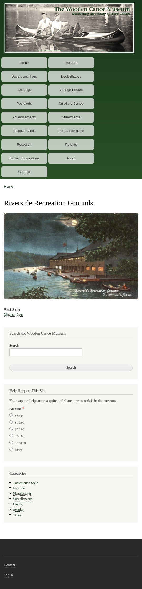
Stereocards (71, 117)
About (71, 158)
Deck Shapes (71, 76)
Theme (17, 515)
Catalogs (24, 90)
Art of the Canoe (71, 103)
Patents (71, 144)
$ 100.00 (20, 443)
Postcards (24, 103)
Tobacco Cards (24, 131)
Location (19, 488)
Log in (8, 575)
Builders (71, 63)
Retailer (18, 509)
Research (24, 144)
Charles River (13, 314)
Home (24, 63)
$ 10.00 (19, 422)
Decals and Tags (24, 76)
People (17, 504)
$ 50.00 (19, 436)
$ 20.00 (19, 429)
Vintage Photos (71, 90)
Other (18, 450)
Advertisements (24, 117)
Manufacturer (22, 493)
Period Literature (71, 131)
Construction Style (25, 483)
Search (14, 345)
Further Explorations (24, 158)
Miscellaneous (22, 499)
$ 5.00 (19, 416)
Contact (24, 172)
